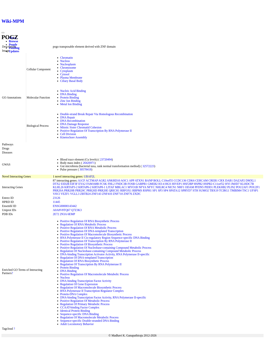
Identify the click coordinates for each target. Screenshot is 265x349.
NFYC (151, 187)
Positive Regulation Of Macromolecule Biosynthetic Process (96, 234)
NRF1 (180, 187)
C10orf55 (167, 180)
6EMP (71, 214)
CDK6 (191, 180)
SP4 (165, 190)
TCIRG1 (224, 190)
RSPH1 (147, 190)
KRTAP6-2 (84, 187)
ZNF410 (107, 193)
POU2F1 (254, 187)
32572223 (148, 166)
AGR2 (102, 180)
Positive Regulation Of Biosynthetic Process (86, 244)
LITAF (110, 187)
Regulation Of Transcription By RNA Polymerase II (90, 264)
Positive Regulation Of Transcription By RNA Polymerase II (96, 130)
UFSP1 (254, 190)
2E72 (56, 214)
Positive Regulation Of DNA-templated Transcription (91, 231)
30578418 (85, 169)
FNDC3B (121, 183)
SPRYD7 (186, 190)
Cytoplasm (66, 70)
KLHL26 (58, 187)
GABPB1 (141, 183)
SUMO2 (204, 190)
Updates (14, 51)
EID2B (65, 183)
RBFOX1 (125, 190)
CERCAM (201, 180)
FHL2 (111, 183)
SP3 (160, 190)
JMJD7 (235, 183)
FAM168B (92, 183)
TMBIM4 (235, 190)
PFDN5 (199, 187)
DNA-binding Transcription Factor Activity (86, 280)
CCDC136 (180, 180)
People (13, 44)
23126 (56, 197)
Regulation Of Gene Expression (79, 284)
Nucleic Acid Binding (73, 90)
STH (195, 190)
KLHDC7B (247, 183)
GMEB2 (153, 183)
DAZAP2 (239, 180)
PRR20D (91, 190)
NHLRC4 (161, 187)
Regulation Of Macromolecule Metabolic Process (89, 317)
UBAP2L (89, 176)
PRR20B (69, 190)
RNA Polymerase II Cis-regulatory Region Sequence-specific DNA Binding (105, 237)
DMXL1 (251, 180)
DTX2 (56, 183)
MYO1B (133, 187)
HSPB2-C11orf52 (213, 183)
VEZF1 (65, 193)
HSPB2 (198, 183)
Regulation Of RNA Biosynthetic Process (84, 260)
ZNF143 (96, 193)
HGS (168, 183)
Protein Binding (69, 97)
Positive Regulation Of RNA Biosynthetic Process (89, 221)
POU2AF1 (242, 187)
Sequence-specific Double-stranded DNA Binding (89, 320)
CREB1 (213, 180)
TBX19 (214, 190)
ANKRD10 (113, 180)
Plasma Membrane (71, 77)
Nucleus (65, 61)
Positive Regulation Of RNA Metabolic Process (88, 227)
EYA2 (82, 183)
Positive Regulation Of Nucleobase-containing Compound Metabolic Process (105, 247)
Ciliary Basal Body (71, 80)
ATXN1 (139, 180)
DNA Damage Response (74, 124)
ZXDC (137, 193)
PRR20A (58, 190)
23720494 (106, 159)
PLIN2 (231, 187)
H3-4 (161, 183)
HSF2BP (188, 183)
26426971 (89, 162)
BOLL (157, 180)
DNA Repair (67, 117)
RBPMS (137, 190)
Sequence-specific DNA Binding (79, 314)
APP (131, 180)
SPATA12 (174, 190)
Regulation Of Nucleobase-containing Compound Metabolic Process (100, 251)
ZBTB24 (85, 193)
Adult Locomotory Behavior (77, 324)
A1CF (81, 180)
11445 (56, 201)
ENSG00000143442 (65, 206)
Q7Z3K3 (76, 210)
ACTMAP (92, 180)
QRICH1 (114, 190)
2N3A (63, 214)
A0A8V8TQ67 (61, 210)
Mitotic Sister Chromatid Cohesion (80, 127)
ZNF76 (127, 193)
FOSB (131, 183)
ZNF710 (118, 193)
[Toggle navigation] (2, 32)
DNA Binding (68, 94)
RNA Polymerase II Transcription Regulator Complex (92, 290)
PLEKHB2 (219, 187)
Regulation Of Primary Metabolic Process (84, 304)
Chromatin (66, 57)
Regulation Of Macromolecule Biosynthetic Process (90, 287)
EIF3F (74, 183)
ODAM (189, 187)
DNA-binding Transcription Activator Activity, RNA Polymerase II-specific (105, 254)
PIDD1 (208, 187)
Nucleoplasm (68, 64)
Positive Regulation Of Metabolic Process (84, 300)
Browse (13, 41)
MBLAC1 (121, 187)
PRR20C (80, 190)
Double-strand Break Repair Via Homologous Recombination (96, 114)
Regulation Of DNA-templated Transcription (86, 257)
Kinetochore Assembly (73, 137)
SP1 (154, 190)
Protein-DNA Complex (73, 294)
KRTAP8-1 (98, 187)
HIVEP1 (177, 183)
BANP (149, 180)
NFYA (142, 187)
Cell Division (68, 134)
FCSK (103, 183)
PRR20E (103, 190)
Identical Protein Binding (75, 310)
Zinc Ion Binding (70, 100)
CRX (221, 180)
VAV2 (56, 193)
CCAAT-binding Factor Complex (79, 307)
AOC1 (124, 180)
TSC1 (245, 190)
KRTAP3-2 (71, 187)
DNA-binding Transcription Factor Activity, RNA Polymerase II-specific (103, 297)
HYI (227, 183)
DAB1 (229, 180)
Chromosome (68, 67)
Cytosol (64, 74)
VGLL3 (75, 193)
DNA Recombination (72, 120)
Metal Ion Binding (71, 104)
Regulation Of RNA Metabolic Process (83, 224)
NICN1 (172, 187)
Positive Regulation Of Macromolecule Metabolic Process (94, 274)
